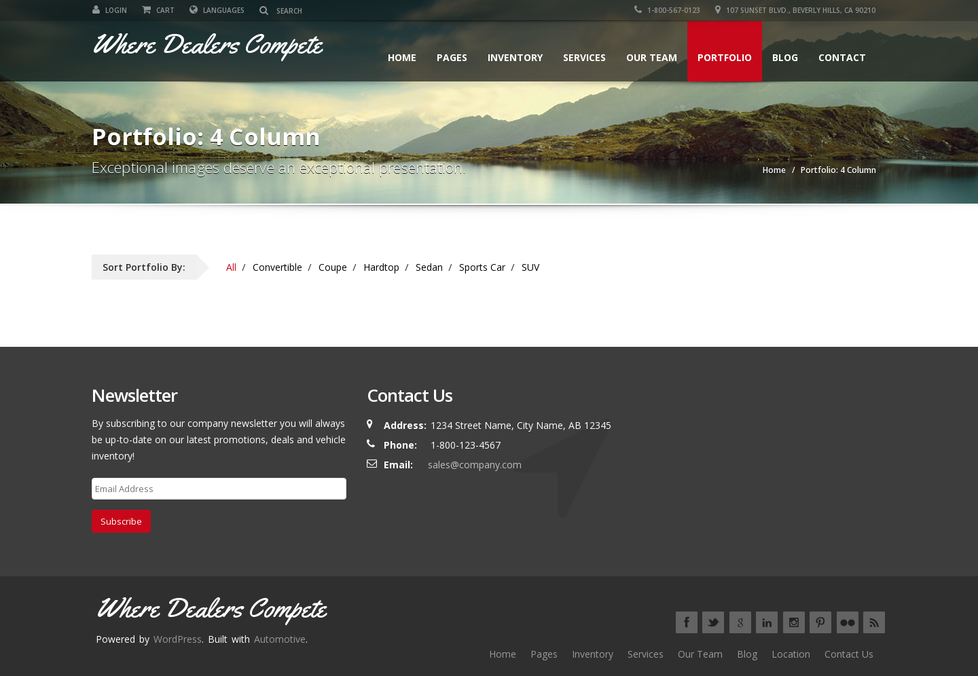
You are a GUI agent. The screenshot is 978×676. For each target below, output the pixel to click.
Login (109, 10)
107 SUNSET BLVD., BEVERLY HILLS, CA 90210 (796, 10)
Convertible (277, 267)
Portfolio (725, 57)
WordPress (177, 639)
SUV (530, 267)
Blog (785, 57)
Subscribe (121, 521)
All (231, 267)
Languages (216, 10)
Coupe (333, 267)
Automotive (280, 639)
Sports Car (482, 267)
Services (584, 57)
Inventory (515, 57)
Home (402, 57)
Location (791, 653)
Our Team (651, 57)
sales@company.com (475, 464)
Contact (842, 57)
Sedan (429, 267)
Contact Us (849, 653)
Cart (157, 10)
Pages (452, 57)
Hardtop (381, 267)
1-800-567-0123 (668, 10)
